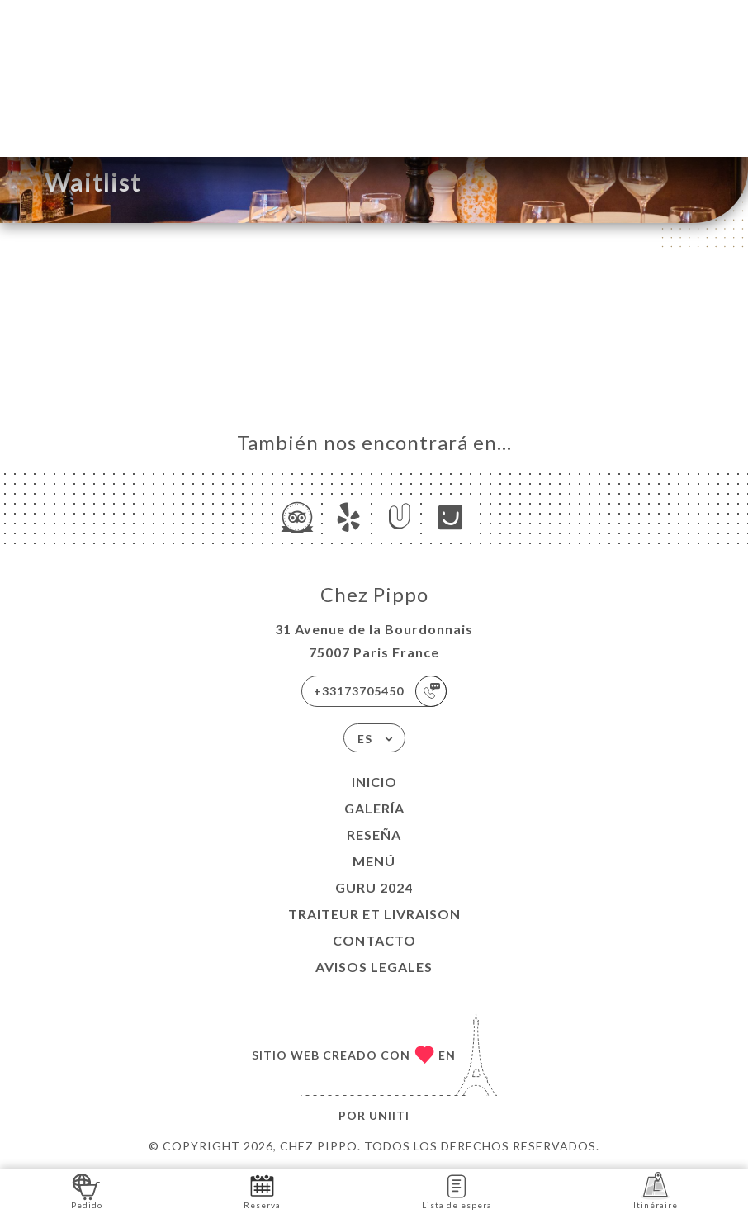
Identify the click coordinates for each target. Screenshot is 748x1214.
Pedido (86, 1190)
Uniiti (389, 1115)
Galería (374, 808)
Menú (374, 861)
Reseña (374, 834)
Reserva (262, 1190)
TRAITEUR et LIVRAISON (374, 914)
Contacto (374, 940)
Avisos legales (374, 967)
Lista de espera (457, 1190)
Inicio (374, 782)
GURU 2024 (374, 887)
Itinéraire (655, 1190)
